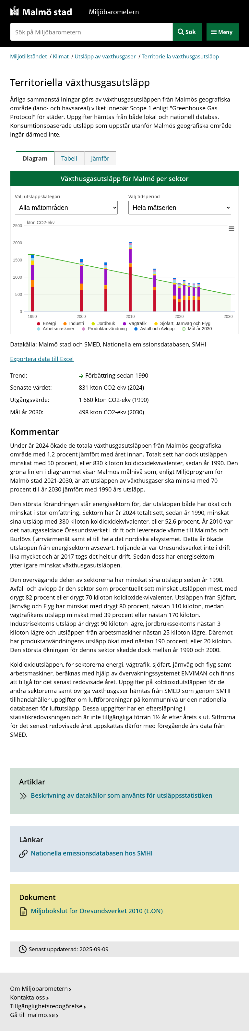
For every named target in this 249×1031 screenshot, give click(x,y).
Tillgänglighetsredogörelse (46, 1006)
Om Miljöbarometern (39, 988)
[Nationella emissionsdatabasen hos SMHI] (124, 855)
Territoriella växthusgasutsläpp (180, 56)
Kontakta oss (27, 997)
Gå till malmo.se (32, 1015)
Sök (190, 32)
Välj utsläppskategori (37, 196)
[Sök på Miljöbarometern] (91, 32)
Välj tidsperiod (144, 196)
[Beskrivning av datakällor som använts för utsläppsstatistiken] (124, 797)
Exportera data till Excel (42, 359)
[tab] (35, 158)
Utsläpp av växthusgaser (105, 56)
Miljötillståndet (28, 56)
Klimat (61, 56)
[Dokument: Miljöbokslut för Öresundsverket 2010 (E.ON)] (124, 913)
